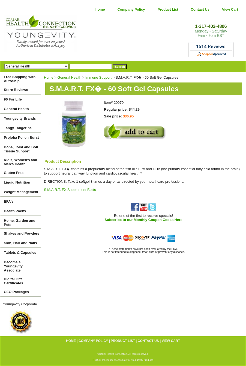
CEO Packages (16, 292)
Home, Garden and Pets (19, 223)
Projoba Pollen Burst (21, 137)
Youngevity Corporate (20, 304)
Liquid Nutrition (17, 182)
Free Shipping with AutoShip (19, 79)
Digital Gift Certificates (13, 281)
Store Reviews (16, 90)
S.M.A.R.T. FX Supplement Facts (70, 190)
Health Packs (15, 211)
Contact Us (200, 9)
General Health (69, 77)
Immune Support (98, 77)
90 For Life (13, 99)
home (100, 9)
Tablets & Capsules (20, 252)
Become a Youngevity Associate (13, 266)
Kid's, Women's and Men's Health (20, 162)
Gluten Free (13, 173)
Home (48, 77)
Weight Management (21, 192)
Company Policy (131, 9)
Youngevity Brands (20, 118)
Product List (168, 9)
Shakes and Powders (21, 233)
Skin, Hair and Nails (20, 243)
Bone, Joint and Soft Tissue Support (21, 149)
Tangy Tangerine (18, 128)
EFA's (9, 201)
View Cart (230, 9)
